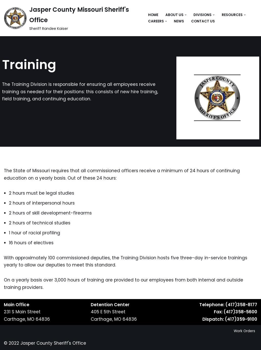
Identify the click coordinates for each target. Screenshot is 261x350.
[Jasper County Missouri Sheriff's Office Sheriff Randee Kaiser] (71, 18)
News (179, 21)
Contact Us (203, 21)
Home (153, 14)
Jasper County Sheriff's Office (53, 343)
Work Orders (244, 331)
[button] (186, 15)
